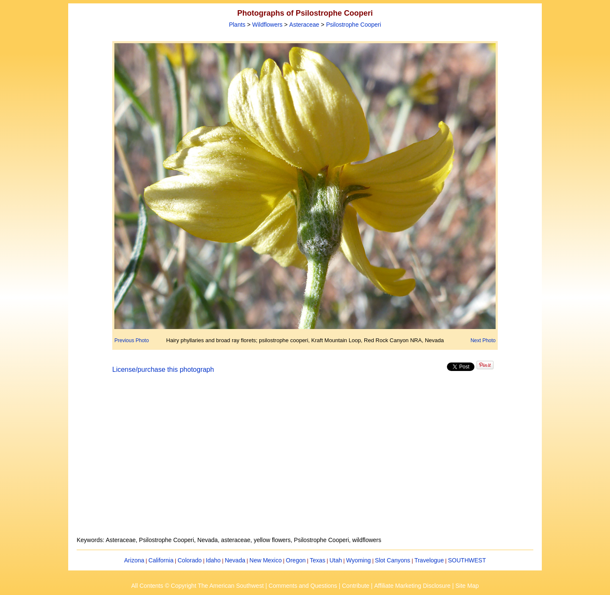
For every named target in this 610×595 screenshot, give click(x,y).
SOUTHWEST (467, 560)
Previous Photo (131, 340)
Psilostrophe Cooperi (353, 24)
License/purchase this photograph (163, 369)
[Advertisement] (305, 460)
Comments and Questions (303, 585)
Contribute (355, 585)
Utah (336, 560)
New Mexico (266, 560)
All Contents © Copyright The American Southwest (197, 585)
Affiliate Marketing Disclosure (412, 585)
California (160, 560)
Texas (317, 560)
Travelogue (429, 560)
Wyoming (358, 560)
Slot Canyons (392, 560)
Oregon (296, 560)
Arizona (134, 560)
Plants (237, 24)
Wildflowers (267, 24)
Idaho (213, 560)
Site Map (467, 585)
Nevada (235, 560)
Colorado (189, 560)
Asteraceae (304, 24)
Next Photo (483, 340)
